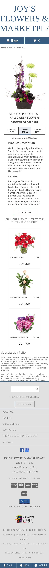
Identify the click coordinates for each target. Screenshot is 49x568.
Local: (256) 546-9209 (24, 472)
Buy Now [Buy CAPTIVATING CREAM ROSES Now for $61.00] (24, 303)
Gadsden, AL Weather (12, 543)
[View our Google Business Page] (27, 451)
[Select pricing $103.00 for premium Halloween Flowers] (38, 131)
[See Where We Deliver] (24, 404)
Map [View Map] (24, 565)
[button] (24, 501)
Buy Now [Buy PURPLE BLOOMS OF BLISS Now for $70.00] (24, 343)
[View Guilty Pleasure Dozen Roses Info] (24, 242)
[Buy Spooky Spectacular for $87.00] (24, 212)
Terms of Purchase (32, 553)
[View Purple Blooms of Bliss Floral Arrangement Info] (24, 322)
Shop (12, 40)
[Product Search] (25, 389)
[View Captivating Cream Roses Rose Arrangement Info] (24, 282)
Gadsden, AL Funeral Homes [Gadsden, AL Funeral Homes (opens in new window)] (17, 530)
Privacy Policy (12, 553)
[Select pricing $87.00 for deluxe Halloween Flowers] (25, 131)
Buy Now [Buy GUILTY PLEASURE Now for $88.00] (24, 264)
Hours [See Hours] (40, 565)
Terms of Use (24, 557)
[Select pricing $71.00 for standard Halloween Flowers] (11, 131)
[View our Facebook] (22, 451)
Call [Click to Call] (8, 565)
